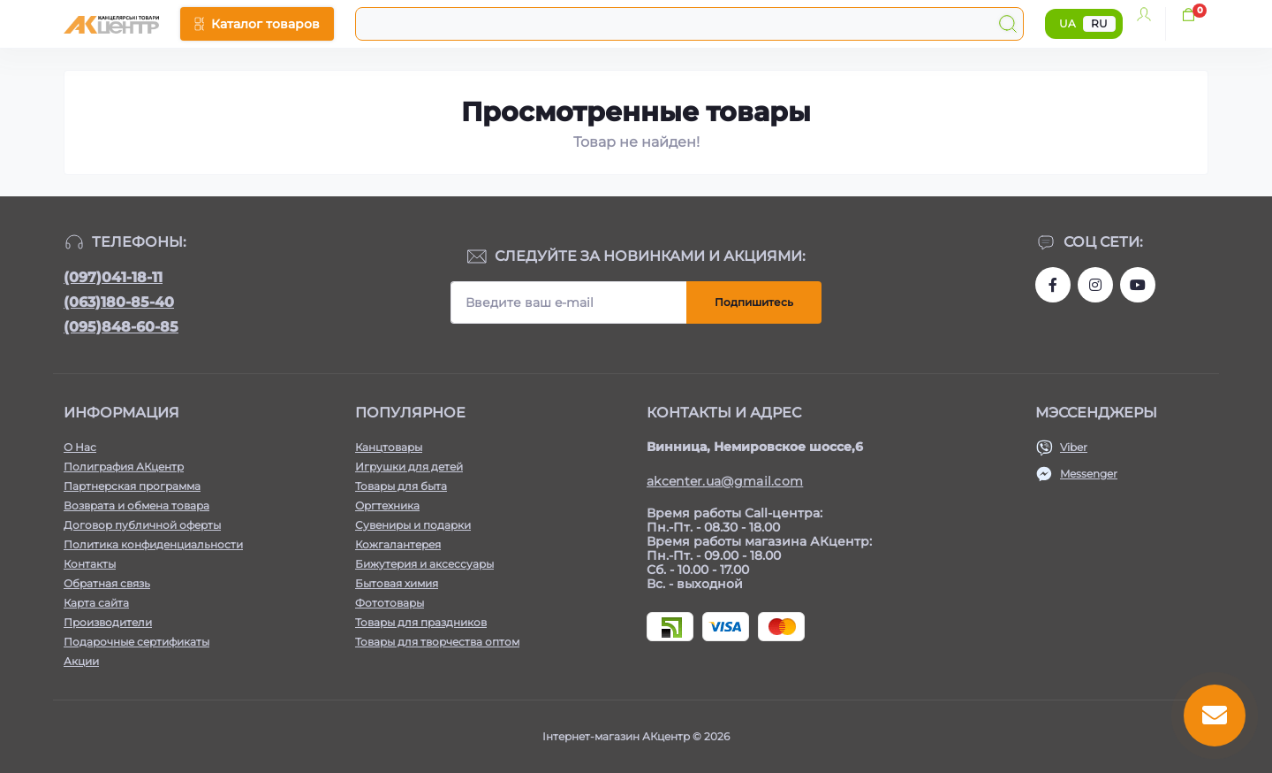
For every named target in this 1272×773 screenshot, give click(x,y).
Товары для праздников (421, 622)
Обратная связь (107, 583)
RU (1099, 23)
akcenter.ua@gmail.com (725, 481)
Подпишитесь (754, 302)
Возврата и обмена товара (136, 505)
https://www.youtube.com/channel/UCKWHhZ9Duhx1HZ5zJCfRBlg (1138, 285)
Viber (1073, 447)
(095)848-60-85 (121, 326)
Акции (81, 661)
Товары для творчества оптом (437, 641)
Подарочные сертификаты (136, 641)
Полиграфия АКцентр (124, 466)
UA (1067, 23)
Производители (108, 622)
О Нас (80, 447)
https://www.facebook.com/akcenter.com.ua (1053, 285)
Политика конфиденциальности (153, 544)
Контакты (90, 563)
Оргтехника (387, 505)
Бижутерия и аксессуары (424, 563)
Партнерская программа (132, 486)
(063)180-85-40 (119, 302)
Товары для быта (401, 486)
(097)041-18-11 (113, 277)
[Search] (1008, 24)
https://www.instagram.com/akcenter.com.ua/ (1095, 285)
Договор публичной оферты (142, 525)
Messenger (1088, 473)
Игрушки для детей (409, 466)
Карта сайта (96, 602)
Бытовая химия (396, 583)
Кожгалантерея (398, 544)
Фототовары (389, 602)
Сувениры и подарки (413, 525)
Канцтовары (388, 447)
